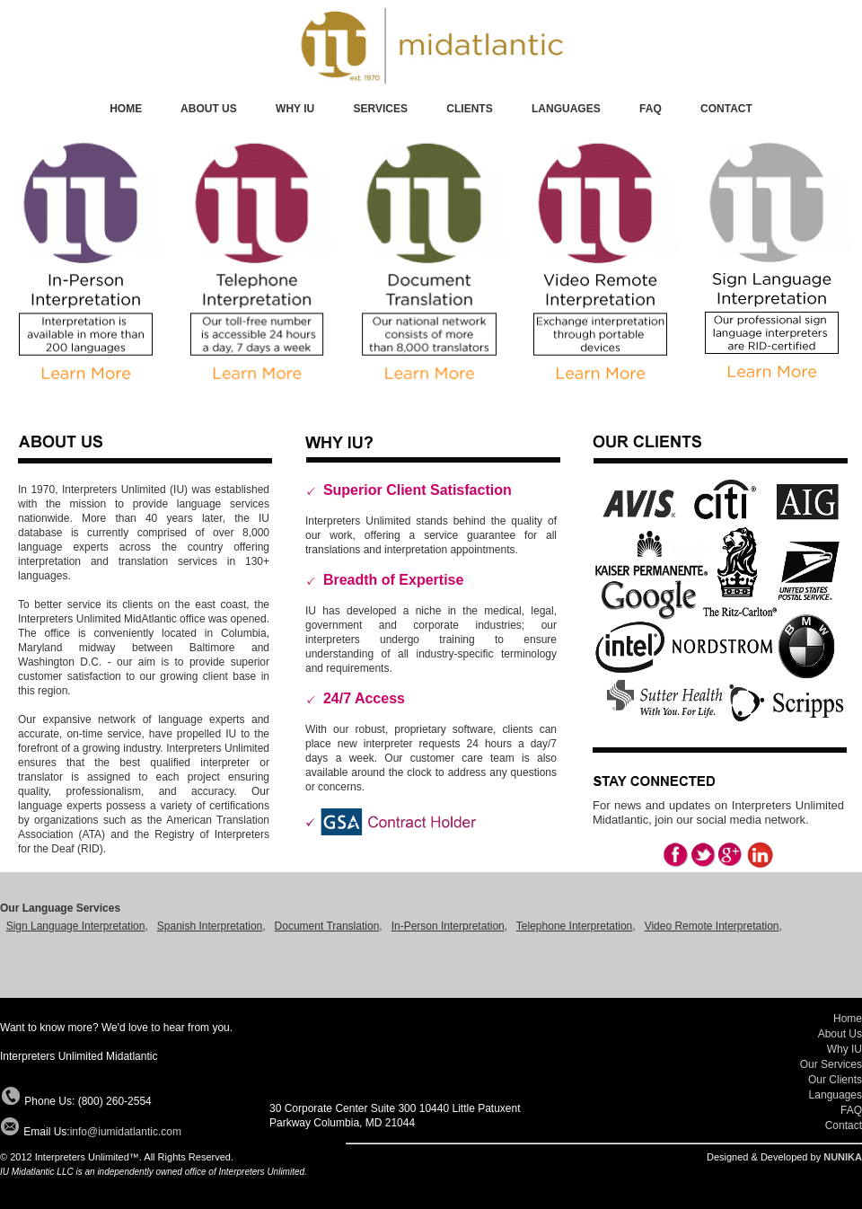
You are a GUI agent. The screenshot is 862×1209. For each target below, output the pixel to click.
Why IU (844, 1049)
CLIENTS (469, 108)
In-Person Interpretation (448, 926)
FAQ (650, 108)
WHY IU (295, 108)
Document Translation (327, 926)
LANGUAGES (566, 108)
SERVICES (381, 108)
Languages (835, 1095)
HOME (126, 108)
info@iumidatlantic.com (125, 1131)
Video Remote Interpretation (712, 926)
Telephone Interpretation (574, 926)
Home (847, 1018)
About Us (840, 1034)
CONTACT (726, 108)
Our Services (831, 1064)
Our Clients (835, 1079)
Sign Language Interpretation (75, 926)
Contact (843, 1125)
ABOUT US (210, 108)
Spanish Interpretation (209, 926)
